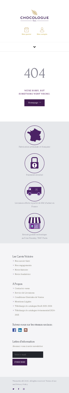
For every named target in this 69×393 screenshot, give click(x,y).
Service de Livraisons (24, 293)
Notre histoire (21, 270)
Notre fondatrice (23, 274)
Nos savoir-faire (22, 261)
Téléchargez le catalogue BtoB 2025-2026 (33, 306)
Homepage (33, 102)
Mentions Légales (23, 301)
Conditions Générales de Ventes (29, 297)
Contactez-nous (22, 288)
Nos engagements (23, 265)
